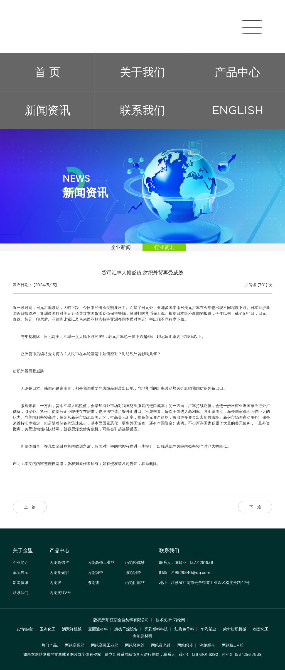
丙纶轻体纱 (135, 562)
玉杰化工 (47, 629)
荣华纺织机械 (234, 629)
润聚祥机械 (72, 629)
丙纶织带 (95, 572)
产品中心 (237, 72)
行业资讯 (164, 247)
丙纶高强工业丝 (101, 562)
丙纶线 (55, 582)
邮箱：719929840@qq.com (184, 572)
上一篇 (30, 507)
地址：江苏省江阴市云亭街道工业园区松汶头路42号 (204, 582)
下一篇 (255, 507)
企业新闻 (121, 247)
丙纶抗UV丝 (60, 592)
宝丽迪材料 (98, 629)
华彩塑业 (208, 629)
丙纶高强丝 (59, 562)
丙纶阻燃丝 (135, 582)
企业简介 (20, 562)
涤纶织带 (133, 572)
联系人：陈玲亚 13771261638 (186, 562)
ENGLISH (237, 110)
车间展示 (20, 572)
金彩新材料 (142, 636)
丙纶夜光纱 (59, 572)
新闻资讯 (47, 110)
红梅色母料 (184, 629)
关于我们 (142, 72)
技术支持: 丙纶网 (170, 620)
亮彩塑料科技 (156, 629)
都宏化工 (261, 629)
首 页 (48, 72)
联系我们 (142, 110)
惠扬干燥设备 (126, 629)
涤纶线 (93, 582)
